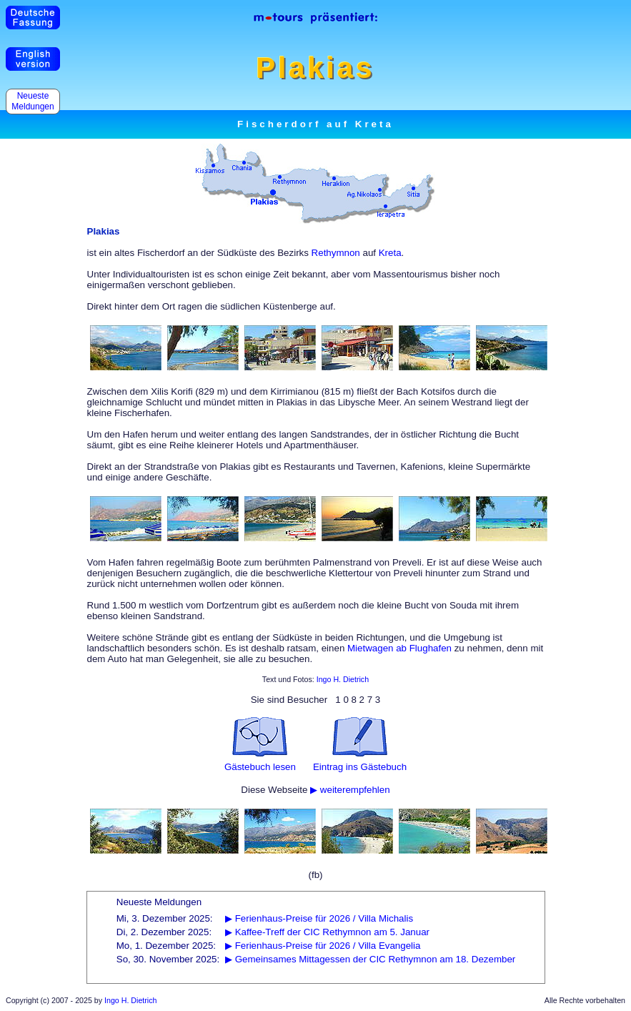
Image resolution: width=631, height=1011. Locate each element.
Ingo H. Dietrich (343, 679)
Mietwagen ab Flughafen (399, 648)
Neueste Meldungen (32, 101)
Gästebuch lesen (260, 766)
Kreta (390, 252)
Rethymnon (336, 252)
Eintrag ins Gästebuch (360, 766)
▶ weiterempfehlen (350, 789)
